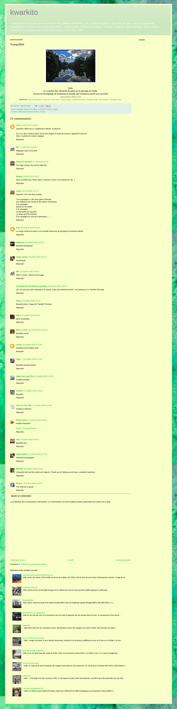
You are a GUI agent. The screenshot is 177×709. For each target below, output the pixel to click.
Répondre (20, 140)
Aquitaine (19, 109)
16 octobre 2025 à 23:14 (43, 376)
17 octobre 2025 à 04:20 (37, 420)
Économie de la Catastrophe (34, 613)
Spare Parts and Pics (25, 376)
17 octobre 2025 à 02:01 (32, 391)
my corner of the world (51, 99)
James (19, 191)
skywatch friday (92, 99)
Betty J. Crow (21, 330)
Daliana (19, 176)
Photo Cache (21, 420)
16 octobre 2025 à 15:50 (57, 286)
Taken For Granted (24, 162)
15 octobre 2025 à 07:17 (37, 257)
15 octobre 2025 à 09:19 (29, 271)
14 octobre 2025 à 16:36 (30, 228)
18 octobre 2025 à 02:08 (33, 469)
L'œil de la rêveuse (30, 588)
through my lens (116, 99)
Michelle (19, 469)
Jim (17, 440)
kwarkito (24, 12)
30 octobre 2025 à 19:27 (32, 483)
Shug (18, 301)
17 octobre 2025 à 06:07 (29, 440)
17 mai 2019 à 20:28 (40, 162)
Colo (18, 125)
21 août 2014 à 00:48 (28, 147)
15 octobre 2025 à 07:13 (34, 242)
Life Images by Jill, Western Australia (31, 286)
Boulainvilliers (28, 600)
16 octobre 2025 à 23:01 (32, 359)
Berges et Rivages (30, 109)
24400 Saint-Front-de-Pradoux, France (31, 112)
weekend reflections (34, 99)
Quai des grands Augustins (33, 651)
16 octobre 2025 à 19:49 (32, 345)
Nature (49, 109)
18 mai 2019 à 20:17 (31, 176)
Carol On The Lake (24, 405)
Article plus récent (18, 560)
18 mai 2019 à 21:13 (30, 191)
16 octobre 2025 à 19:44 (37, 330)
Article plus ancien (123, 560)
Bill (17, 147)
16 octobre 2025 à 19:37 (30, 315)
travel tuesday (66, 99)
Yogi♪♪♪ (19, 359)
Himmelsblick (104, 99)
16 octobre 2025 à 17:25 (30, 301)
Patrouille (26, 625)
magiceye (20, 242)
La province (42, 109)
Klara (18, 315)
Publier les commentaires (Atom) (34, 564)
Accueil (70, 560)
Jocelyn (19, 391)
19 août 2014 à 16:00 (29, 125)
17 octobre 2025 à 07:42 (37, 454)
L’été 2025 (27, 676)
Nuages (55, 109)
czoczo (19, 345)
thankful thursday (79, 99)
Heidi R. (19, 483)
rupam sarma (21, 257)
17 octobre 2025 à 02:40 (42, 405)
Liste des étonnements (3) (33, 688)
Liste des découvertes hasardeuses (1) (38, 575)
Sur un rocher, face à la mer (33, 638)
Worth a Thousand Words (26, 428)
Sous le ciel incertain (31, 663)
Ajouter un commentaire (21, 496)
